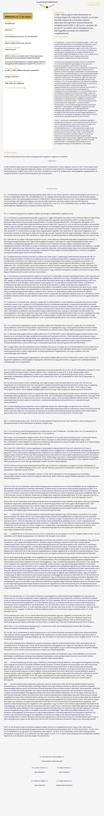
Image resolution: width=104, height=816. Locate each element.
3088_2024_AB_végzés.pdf (14, 83)
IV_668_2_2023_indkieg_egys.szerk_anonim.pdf (22, 70)
